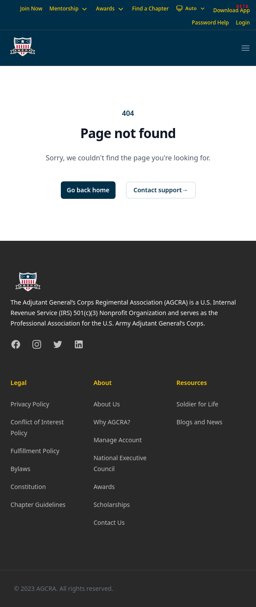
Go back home (88, 190)
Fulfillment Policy (35, 451)
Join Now (31, 8)
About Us (107, 404)
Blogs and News (199, 422)
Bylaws (20, 469)
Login (243, 22)
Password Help (210, 22)
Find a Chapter (150, 8)
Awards (110, 8)
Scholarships (112, 504)
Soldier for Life (197, 404)
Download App (231, 10)
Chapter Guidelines (38, 504)
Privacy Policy (30, 404)
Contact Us (109, 522)
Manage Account (118, 440)
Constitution (28, 486)
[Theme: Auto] (191, 8)
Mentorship (69, 8)
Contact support (160, 190)
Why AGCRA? (112, 422)
